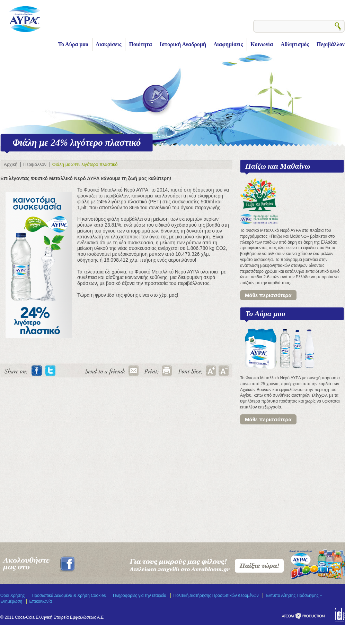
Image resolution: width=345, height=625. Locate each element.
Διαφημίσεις (228, 44)
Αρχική (10, 164)
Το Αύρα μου (73, 44)
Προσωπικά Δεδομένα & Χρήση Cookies (69, 595)
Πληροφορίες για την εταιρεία (139, 595)
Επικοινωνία (40, 601)
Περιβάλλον (331, 44)
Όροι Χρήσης (12, 595)
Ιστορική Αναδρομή (183, 44)
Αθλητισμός (295, 44)
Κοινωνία (261, 44)
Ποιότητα (140, 44)
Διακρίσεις (109, 44)
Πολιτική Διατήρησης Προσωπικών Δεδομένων (216, 595)
